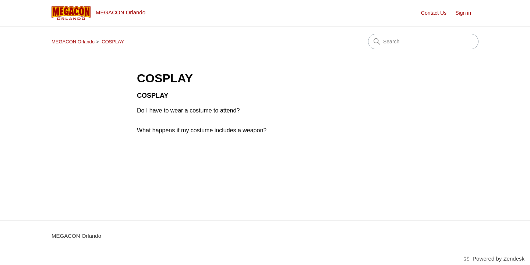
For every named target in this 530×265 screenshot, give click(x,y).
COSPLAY (113, 41)
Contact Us (433, 13)
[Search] (423, 41)
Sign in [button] (463, 13)
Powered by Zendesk (498, 258)
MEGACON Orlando (73, 41)
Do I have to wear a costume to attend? (188, 110)
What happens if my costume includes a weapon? (201, 130)
